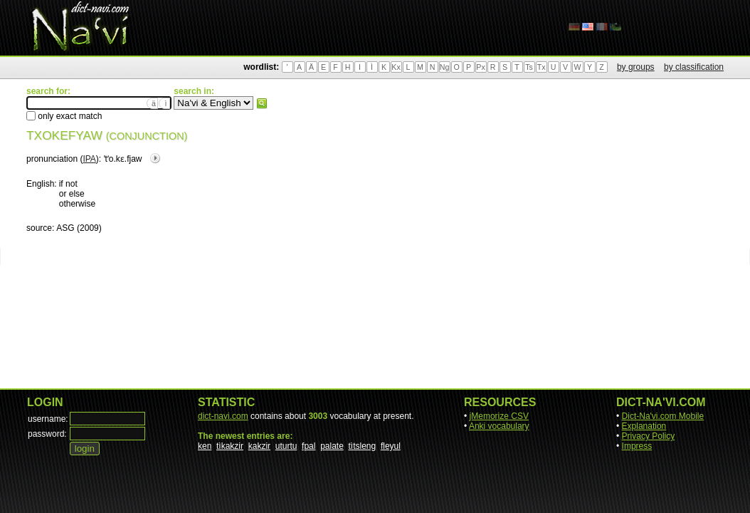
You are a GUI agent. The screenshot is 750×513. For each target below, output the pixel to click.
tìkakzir (229, 446)
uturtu (286, 446)
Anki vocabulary (499, 426)
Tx (541, 67)
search (262, 103)
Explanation (644, 426)
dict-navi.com (223, 416)
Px (480, 67)
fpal (308, 446)
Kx (395, 67)
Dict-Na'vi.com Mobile (663, 416)
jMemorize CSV (499, 416)
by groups (636, 67)
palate (332, 446)
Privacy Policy (648, 436)
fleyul (391, 446)
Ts (529, 67)
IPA (89, 159)
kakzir (259, 446)
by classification (694, 67)
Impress (637, 446)
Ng (445, 67)
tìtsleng (362, 446)
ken (204, 446)
